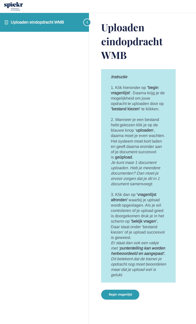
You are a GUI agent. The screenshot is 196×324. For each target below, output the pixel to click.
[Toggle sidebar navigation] (84, 22)
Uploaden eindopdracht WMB (37, 22)
